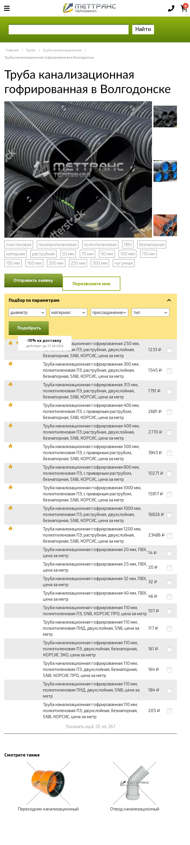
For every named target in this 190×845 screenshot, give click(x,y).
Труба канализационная (62, 50)
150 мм (13, 263)
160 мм (34, 263)
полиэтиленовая (100, 244)
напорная (15, 253)
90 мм (107, 253)
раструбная (43, 253)
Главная (12, 50)
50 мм (68, 253)
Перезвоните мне (92, 283)
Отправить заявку (33, 280)
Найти (143, 29)
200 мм (56, 263)
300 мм (100, 263)
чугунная (124, 263)
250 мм (78, 263)
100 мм (127, 253)
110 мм (148, 253)
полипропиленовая (58, 244)
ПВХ (128, 244)
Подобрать (29, 327)
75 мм (87, 253)
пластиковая (18, 244)
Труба (30, 50)
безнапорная (151, 244)
